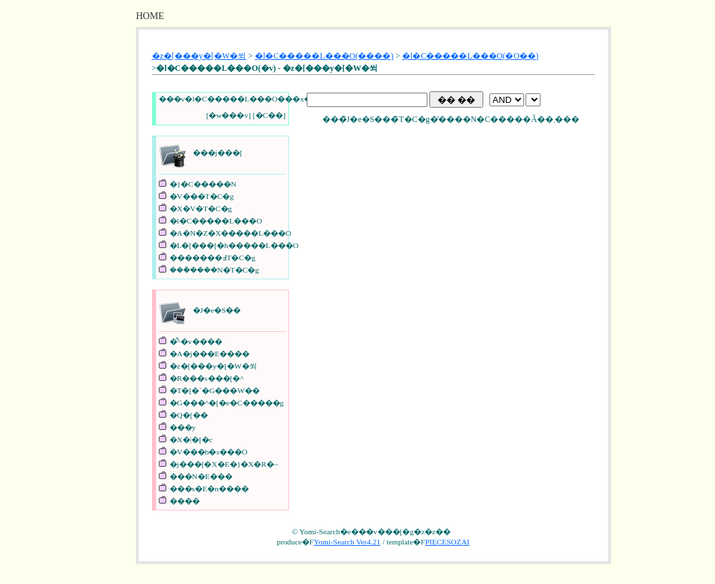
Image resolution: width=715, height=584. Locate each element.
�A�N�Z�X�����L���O (231, 233)
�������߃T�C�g (213, 257)
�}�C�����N (203, 184)
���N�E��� (201, 476)
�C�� (270, 115)
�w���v (228, 115)
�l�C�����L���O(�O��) (470, 56)
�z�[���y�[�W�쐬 (199, 56)
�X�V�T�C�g (201, 208)
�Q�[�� (189, 415)
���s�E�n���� (209, 489)
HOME (150, 16)
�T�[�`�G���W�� (215, 390)
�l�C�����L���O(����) (324, 56)
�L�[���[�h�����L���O (234, 245)
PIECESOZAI (447, 542)
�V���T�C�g (202, 196)
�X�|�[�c (191, 439)
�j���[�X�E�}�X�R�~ (224, 464)
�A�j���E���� (209, 354)
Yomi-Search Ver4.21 (347, 542)
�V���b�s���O (209, 452)
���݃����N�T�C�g (214, 270)
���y (183, 427)
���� (185, 501)
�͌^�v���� (196, 341)
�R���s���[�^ (207, 378)
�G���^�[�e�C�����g (227, 403)
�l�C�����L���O (216, 221)
